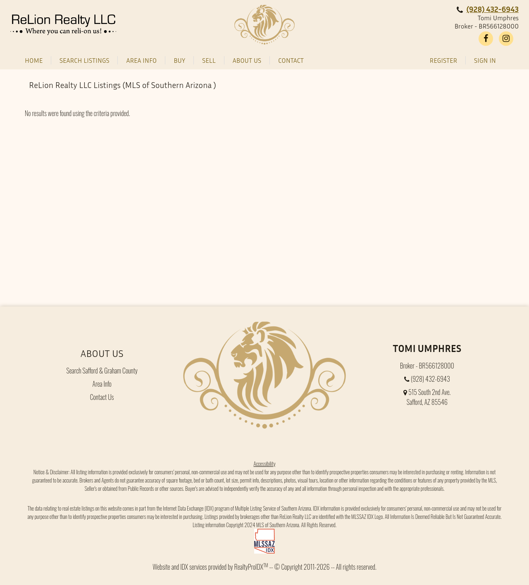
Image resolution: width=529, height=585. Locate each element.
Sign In (485, 60)
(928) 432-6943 (492, 9)
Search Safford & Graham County (101, 371)
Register (443, 60)
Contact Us (102, 397)
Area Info (102, 384)
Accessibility (264, 463)
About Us (102, 353)
